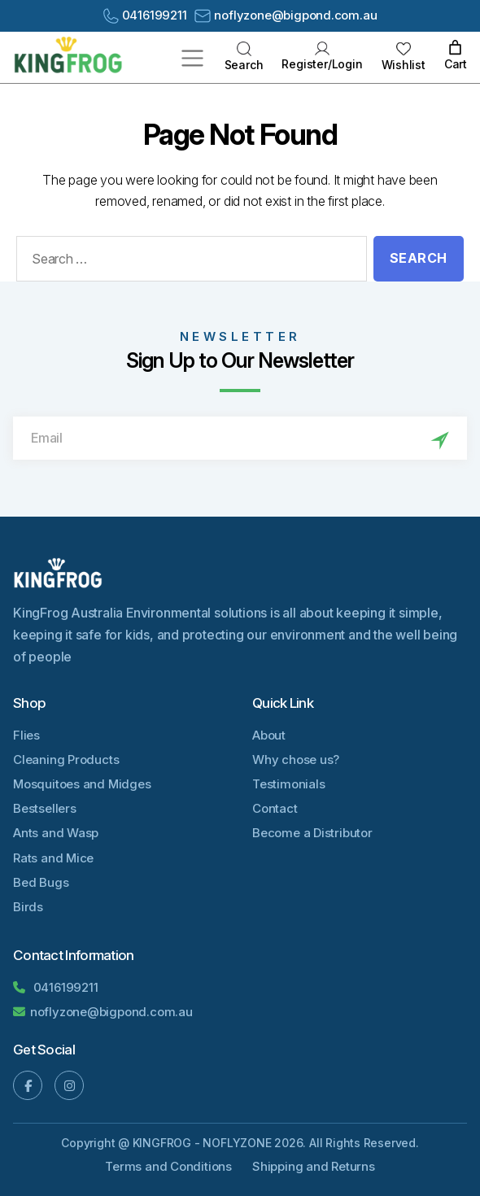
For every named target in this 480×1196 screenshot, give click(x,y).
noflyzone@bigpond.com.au (285, 15)
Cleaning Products (66, 759)
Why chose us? (295, 759)
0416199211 (145, 15)
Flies (26, 735)
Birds (28, 906)
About (269, 735)
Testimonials (288, 784)
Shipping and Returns (313, 1166)
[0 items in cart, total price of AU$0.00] (455, 48)
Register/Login (321, 56)
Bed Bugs (40, 882)
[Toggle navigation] (192, 57)
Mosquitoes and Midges (82, 784)
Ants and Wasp (55, 832)
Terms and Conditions (168, 1166)
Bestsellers (44, 808)
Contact (275, 808)
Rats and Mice (53, 858)
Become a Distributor (312, 832)
